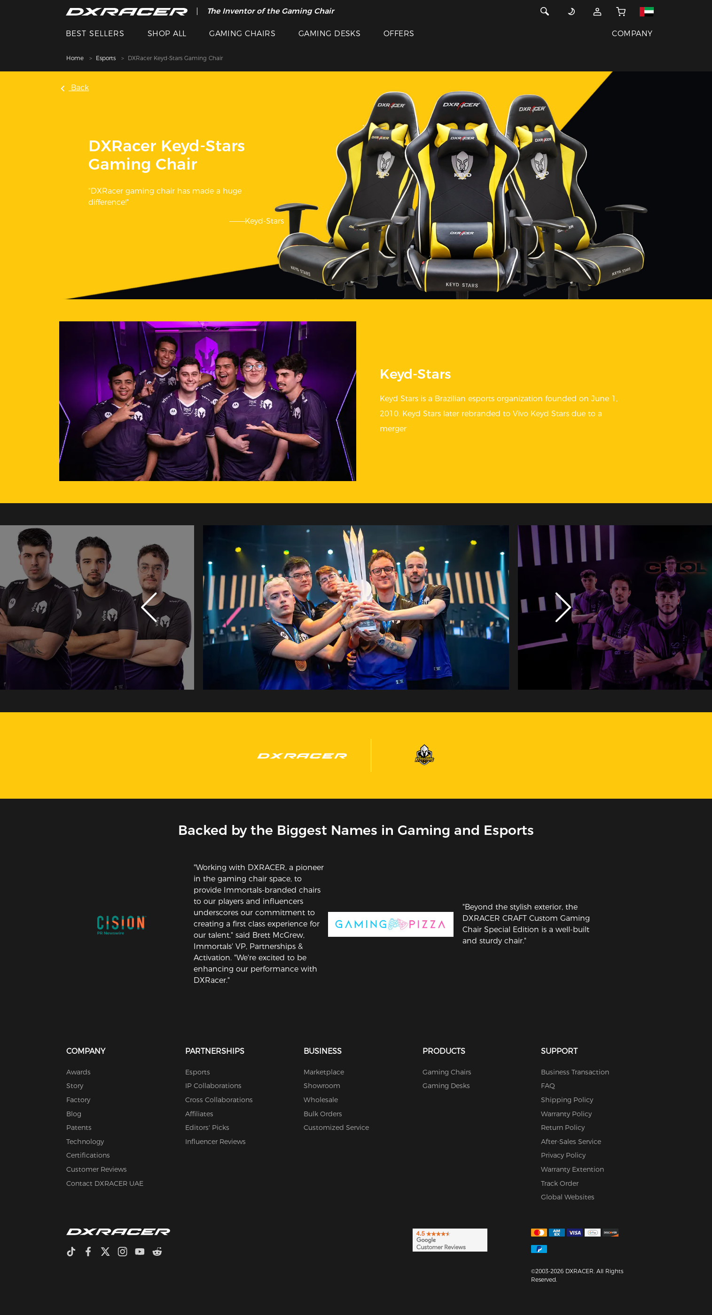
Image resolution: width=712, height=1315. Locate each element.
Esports (106, 58)
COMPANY (632, 33)
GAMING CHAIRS (242, 33)
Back (75, 87)
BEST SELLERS (95, 33)
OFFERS (399, 33)
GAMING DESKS (329, 33)
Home (75, 58)
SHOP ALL (167, 33)
